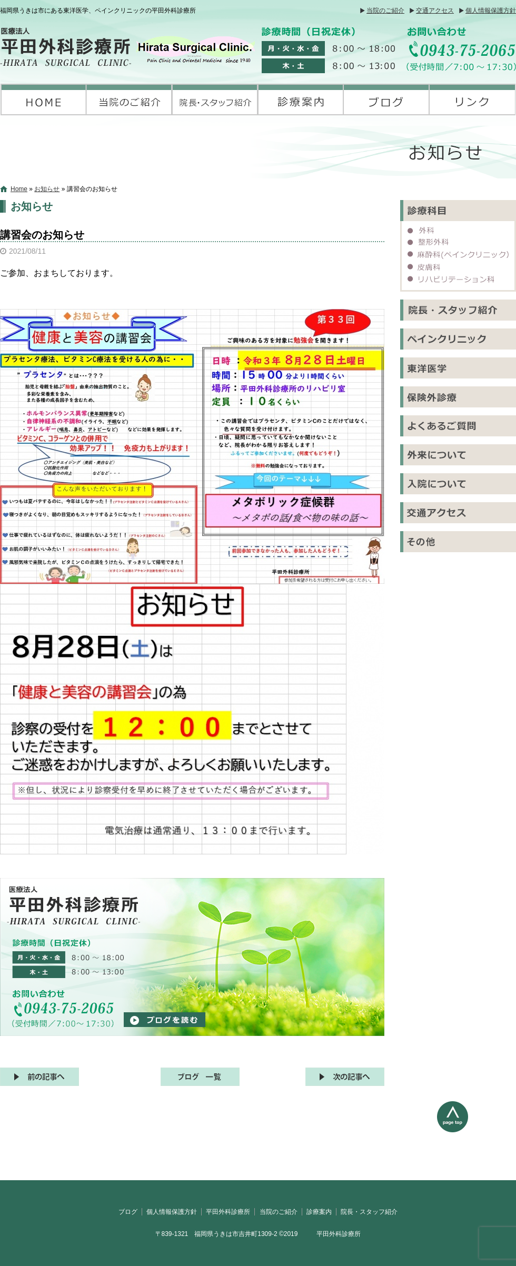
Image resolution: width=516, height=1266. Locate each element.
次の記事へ (344, 1077)
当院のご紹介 (385, 10)
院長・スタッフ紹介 (215, 99)
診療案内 (301, 99)
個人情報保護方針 (490, 10)
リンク (472, 99)
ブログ (387, 99)
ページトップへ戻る (476, 1140)
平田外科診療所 (43, 99)
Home (19, 189)
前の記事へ (39, 1077)
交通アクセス (435, 10)
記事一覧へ (200, 1077)
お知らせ (46, 189)
